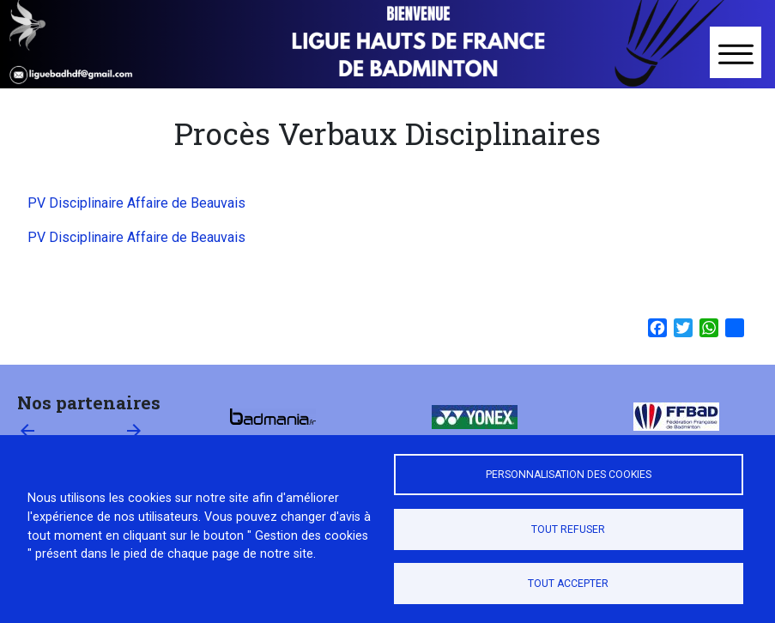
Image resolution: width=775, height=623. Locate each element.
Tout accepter (568, 584)
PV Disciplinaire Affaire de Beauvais (136, 203)
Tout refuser (568, 529)
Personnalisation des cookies (568, 475)
